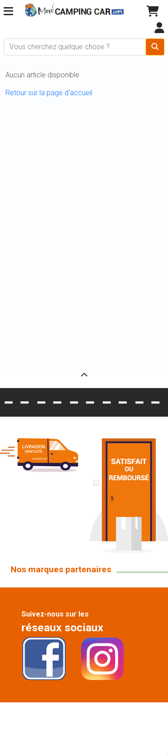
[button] (8, 11)
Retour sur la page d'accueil (48, 93)
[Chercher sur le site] (75, 46)
